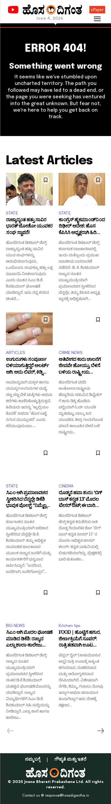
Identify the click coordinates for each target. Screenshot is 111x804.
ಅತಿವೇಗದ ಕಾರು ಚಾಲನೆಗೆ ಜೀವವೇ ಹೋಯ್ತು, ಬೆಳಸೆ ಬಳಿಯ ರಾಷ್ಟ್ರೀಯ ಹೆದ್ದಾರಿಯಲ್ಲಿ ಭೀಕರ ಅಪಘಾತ (80, 366)
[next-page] (100, 730)
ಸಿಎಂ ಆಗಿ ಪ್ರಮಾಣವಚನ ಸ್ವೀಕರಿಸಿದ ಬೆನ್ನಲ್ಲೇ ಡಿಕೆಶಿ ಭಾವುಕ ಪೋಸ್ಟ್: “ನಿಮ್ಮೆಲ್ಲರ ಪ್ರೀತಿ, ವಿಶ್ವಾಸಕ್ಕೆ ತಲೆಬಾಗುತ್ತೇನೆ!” (27, 500)
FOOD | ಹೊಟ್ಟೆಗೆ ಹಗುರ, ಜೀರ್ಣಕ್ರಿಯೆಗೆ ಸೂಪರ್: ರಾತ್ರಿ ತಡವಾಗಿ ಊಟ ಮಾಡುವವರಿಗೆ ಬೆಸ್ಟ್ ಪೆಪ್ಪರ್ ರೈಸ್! (81, 639)
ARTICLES (15, 352)
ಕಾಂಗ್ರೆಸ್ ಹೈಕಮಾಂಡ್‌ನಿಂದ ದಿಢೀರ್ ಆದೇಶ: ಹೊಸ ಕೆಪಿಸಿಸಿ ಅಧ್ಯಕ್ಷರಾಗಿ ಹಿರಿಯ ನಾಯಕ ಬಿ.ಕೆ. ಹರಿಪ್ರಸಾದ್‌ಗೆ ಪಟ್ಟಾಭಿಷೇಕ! (82, 227)
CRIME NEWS (70, 352)
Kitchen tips (69, 625)
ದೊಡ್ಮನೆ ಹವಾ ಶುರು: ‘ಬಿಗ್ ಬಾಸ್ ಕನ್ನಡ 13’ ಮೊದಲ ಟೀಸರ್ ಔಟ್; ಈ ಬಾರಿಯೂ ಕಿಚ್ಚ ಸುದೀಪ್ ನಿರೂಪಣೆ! (81, 500)
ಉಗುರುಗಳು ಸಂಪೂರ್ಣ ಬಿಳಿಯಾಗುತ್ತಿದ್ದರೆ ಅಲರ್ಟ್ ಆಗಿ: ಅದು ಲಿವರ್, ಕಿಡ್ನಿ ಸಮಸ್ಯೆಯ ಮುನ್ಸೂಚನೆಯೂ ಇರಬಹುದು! (29, 366)
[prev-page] (10, 730)
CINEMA (66, 486)
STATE (12, 213)
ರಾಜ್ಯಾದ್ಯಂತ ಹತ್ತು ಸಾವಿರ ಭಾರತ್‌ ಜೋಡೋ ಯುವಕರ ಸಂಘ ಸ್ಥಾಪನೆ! (29, 227)
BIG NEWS (15, 625)
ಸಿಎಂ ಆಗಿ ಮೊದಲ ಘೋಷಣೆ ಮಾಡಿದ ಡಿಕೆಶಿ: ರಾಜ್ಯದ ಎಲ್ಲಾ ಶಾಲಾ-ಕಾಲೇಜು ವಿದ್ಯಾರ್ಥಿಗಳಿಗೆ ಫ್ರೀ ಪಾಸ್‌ (29, 639)
